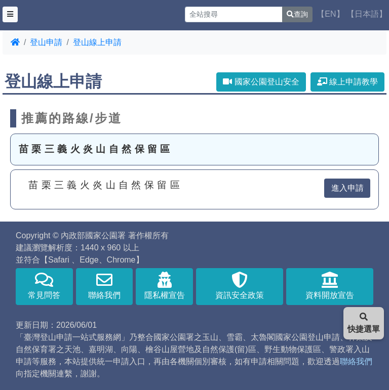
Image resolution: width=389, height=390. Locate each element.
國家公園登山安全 (261, 81)
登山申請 (46, 42)
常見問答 (44, 285)
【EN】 (330, 14)
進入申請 (347, 188)
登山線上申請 (97, 42)
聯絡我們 (105, 285)
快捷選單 (363, 323)
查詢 (297, 14)
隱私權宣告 (164, 285)
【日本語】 (366, 14)
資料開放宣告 (330, 285)
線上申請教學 (347, 81)
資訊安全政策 (240, 285)
